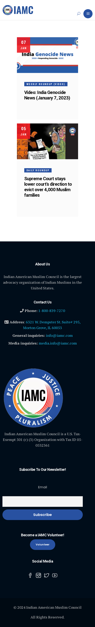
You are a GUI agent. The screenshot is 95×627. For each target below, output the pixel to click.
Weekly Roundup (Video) (46, 84)
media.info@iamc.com (58, 343)
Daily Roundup (38, 170)
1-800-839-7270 (51, 310)
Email (42, 487)
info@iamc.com (59, 335)
